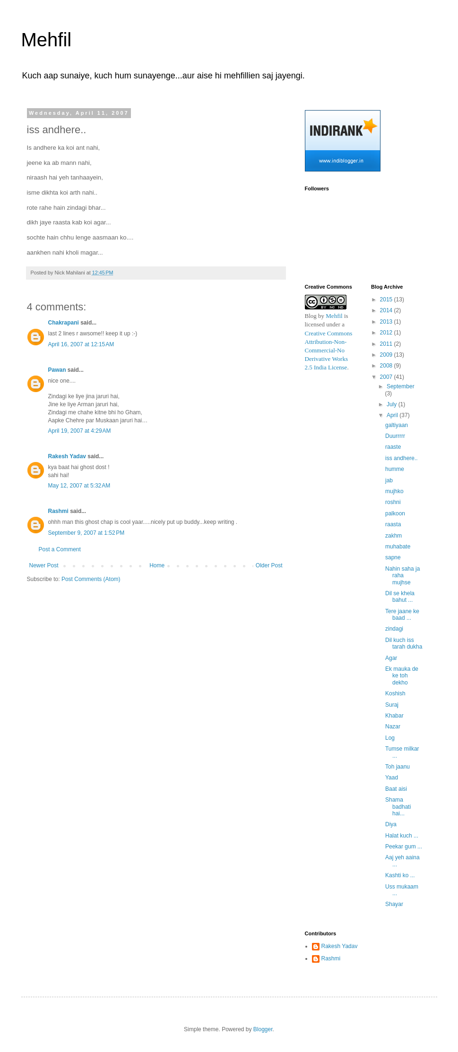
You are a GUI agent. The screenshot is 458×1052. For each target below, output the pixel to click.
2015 (387, 299)
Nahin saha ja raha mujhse (402, 575)
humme (394, 469)
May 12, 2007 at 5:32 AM (79, 485)
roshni (393, 502)
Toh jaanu (397, 766)
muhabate (397, 546)
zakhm (393, 535)
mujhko (394, 491)
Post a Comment (60, 549)
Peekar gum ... (403, 846)
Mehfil (46, 39)
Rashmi (58, 511)
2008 (387, 365)
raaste (393, 447)
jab (389, 480)
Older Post (269, 565)
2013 (387, 321)
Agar (391, 658)
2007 (387, 377)
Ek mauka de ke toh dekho (401, 676)
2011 (387, 344)
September (401, 386)
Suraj (391, 704)
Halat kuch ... (401, 835)
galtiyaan (396, 425)
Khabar (394, 715)
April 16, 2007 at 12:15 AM (81, 344)
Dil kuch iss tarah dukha (403, 643)
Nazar (392, 726)
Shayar (394, 904)
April (393, 415)
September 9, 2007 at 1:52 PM (86, 533)
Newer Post (44, 565)
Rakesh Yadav (67, 456)
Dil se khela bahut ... (400, 596)
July (392, 404)
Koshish (395, 693)
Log (390, 738)
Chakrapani (63, 322)
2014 (387, 310)
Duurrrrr (395, 436)
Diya (391, 824)
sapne (393, 557)
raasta (393, 524)
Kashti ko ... (400, 875)
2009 (387, 354)
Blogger (263, 1029)
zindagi (394, 628)
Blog (311, 315)
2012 (387, 332)
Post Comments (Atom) (91, 579)
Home (156, 565)
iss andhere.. (401, 458)
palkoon (395, 513)
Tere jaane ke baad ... (402, 614)
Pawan (57, 370)
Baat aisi (396, 789)
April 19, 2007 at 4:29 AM (79, 431)
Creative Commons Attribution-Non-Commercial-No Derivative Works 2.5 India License (329, 350)
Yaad (391, 777)
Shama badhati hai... (398, 806)
